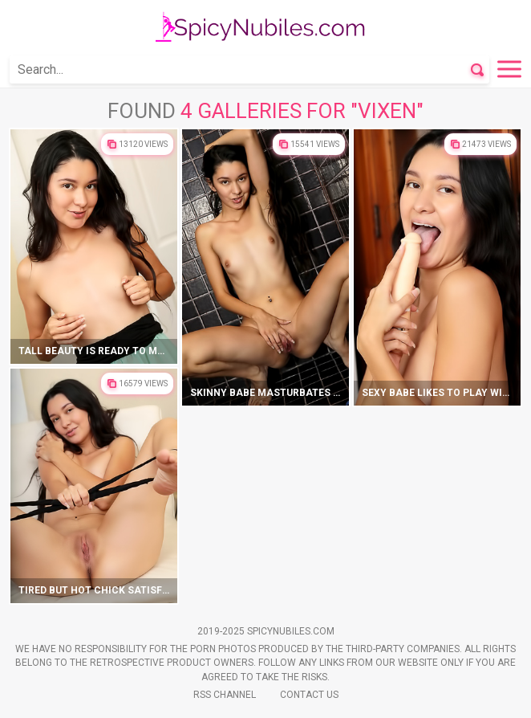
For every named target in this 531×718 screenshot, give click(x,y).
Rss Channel (224, 694)
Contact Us (309, 694)
